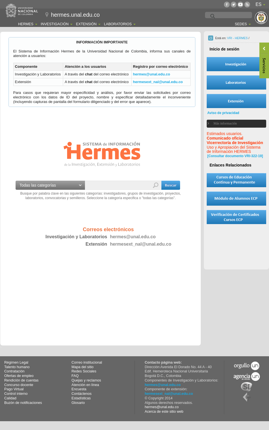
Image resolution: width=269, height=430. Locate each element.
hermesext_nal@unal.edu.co (158, 82)
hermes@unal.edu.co (151, 74)
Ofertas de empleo (19, 376)
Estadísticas (81, 398)
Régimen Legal (16, 362)
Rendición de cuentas (21, 380)
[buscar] (242, 16)
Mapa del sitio (83, 367)
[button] (170, 185)
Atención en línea (85, 385)
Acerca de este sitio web (164, 412)
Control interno (16, 394)
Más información (225, 123)
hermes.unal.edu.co (75, 15)
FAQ (75, 376)
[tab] (233, 124)
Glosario (78, 403)
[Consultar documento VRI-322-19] (235, 156)
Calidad (10, 398)
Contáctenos (82, 394)
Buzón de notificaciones (23, 403)
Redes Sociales (84, 371)
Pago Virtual (14, 389)
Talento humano (17, 367)
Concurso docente (18, 385)
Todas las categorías (38, 185)
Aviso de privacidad (223, 113)
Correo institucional (87, 362)
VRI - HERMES (237, 38)
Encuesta (79, 389)
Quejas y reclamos (86, 380)
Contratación (14, 371)
